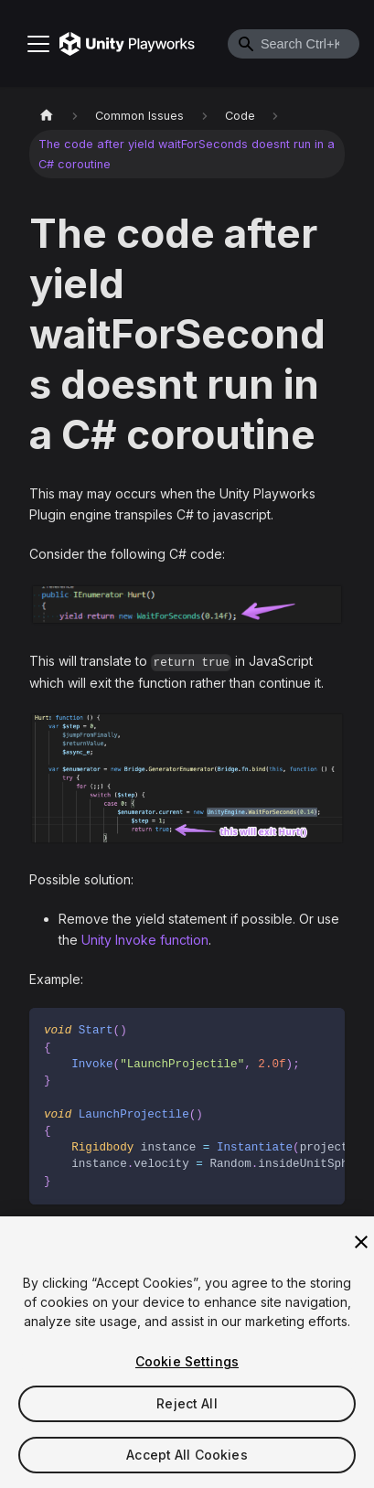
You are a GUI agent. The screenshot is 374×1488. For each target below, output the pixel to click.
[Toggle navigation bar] (38, 44)
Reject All (186, 1408)
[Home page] (46, 116)
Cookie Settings (187, 1366)
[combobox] (293, 44)
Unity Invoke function (144, 939)
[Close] (361, 1246)
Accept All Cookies (187, 1459)
